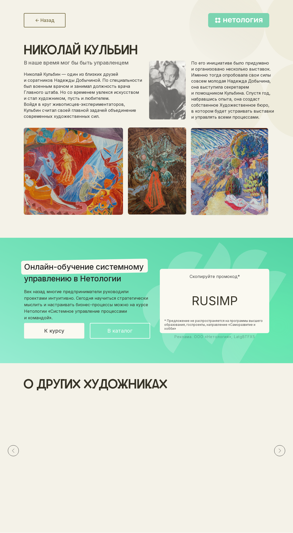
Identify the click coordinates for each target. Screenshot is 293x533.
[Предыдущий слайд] (13, 450)
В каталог (120, 331)
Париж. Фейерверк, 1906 (222, 461)
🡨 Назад (44, 20)
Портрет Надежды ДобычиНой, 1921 (62, 460)
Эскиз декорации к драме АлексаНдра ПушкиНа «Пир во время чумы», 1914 (145, 465)
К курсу (54, 331)
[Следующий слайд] (279, 450)
